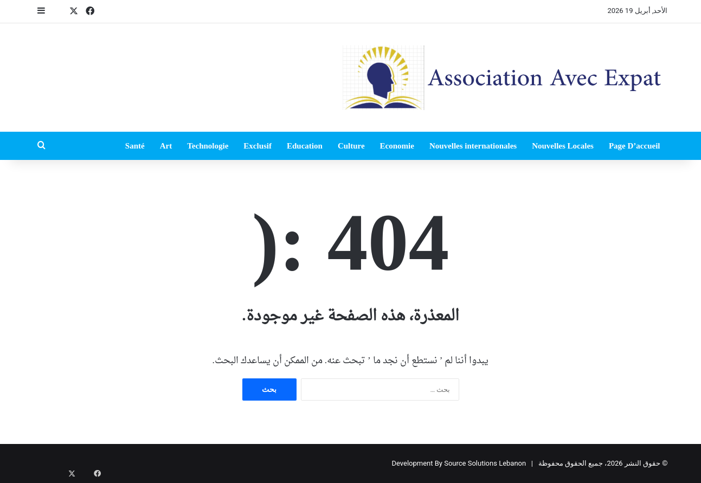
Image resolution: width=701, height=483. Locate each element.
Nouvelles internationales (473, 145)
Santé (135, 145)
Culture (351, 145)
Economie (397, 145)
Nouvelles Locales (563, 145)
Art (166, 145)
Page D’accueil (634, 145)
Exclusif (257, 145)
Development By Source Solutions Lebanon (458, 463)
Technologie (207, 145)
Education (305, 145)
